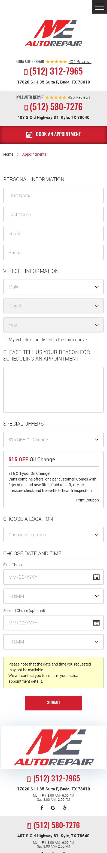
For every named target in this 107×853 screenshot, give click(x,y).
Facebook (42, 808)
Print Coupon (87, 500)
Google (53, 808)
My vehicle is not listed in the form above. (48, 340)
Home (8, 154)
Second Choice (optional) (24, 610)
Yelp (65, 808)
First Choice (13, 564)
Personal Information (33, 179)
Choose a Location (28, 519)
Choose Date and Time (32, 553)
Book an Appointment (58, 134)
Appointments (34, 154)
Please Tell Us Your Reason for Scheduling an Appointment (46, 355)
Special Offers (23, 423)
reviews (80, 62)
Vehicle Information (31, 271)
